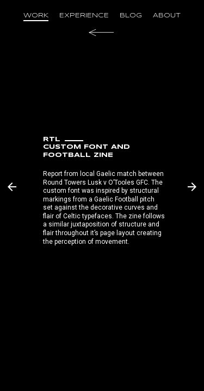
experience (84, 15)
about (167, 15)
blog (131, 15)
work (35, 15)
